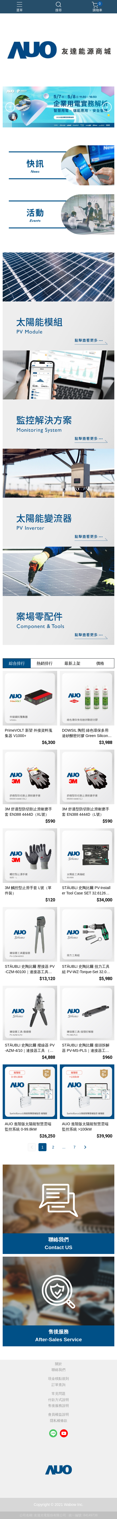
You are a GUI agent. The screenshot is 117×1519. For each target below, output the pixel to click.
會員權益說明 (58, 1414)
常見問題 (58, 1394)
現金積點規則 (58, 1379)
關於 (58, 1364)
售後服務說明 (58, 1406)
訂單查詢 (58, 1385)
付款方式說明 (58, 1400)
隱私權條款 (58, 1421)
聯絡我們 (58, 1370)
